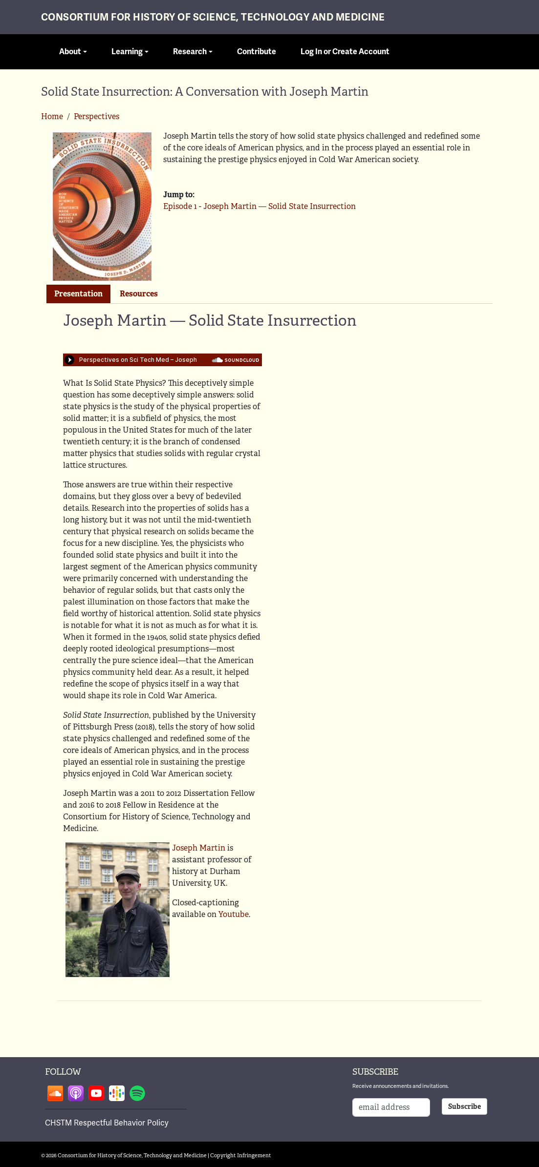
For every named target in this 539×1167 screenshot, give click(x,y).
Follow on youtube (96, 1093)
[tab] (78, 294)
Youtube (233, 914)
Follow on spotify (137, 1093)
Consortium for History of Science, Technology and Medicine (213, 17)
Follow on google (117, 1093)
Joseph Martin (198, 848)
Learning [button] (127, 52)
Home (52, 116)
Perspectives (96, 116)
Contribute (256, 52)
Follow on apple (76, 1093)
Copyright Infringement (240, 1155)
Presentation (78, 294)
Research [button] (190, 52)
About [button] (70, 52)
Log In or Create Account (345, 52)
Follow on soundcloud (55, 1093)
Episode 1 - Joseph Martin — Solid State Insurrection (259, 206)
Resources (139, 294)
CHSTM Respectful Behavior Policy (107, 1123)
